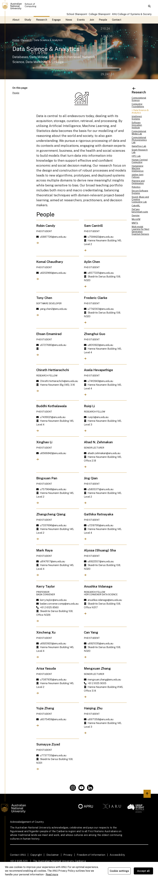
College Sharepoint (99, 14)
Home (15, 40)
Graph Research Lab (140, 151)
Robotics (136, 187)
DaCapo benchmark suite (140, 210)
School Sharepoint (77, 14)
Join (92, 19)
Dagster (136, 215)
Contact (116, 19)
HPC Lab (136, 156)
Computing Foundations (138, 105)
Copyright (36, 854)
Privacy (67, 854)
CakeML (136, 205)
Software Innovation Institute (137, 125)
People (103, 19)
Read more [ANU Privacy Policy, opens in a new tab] (52, 874)
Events (81, 19)
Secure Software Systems (140, 192)
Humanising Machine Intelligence (137, 168)
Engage (56, 19)
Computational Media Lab (139, 132)
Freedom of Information (91, 854)
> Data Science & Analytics (140, 111)
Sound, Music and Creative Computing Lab (140, 199)
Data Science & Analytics (48, 40)
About (15, 19)
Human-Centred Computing (140, 161)
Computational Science (139, 99)
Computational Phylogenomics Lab (139, 140)
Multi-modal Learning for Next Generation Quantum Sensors (140, 230)
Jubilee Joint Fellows (137, 175)
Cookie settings (119, 870)
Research (41, 19)
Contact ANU (18, 854)
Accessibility (117, 854)
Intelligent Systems (137, 117)
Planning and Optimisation (138, 182)
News (69, 19)
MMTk (135, 223)
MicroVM (136, 219)
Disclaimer (52, 854)
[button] (149, 6)
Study (27, 19)
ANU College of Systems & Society (132, 14)
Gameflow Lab (139, 146)
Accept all (143, 870)
